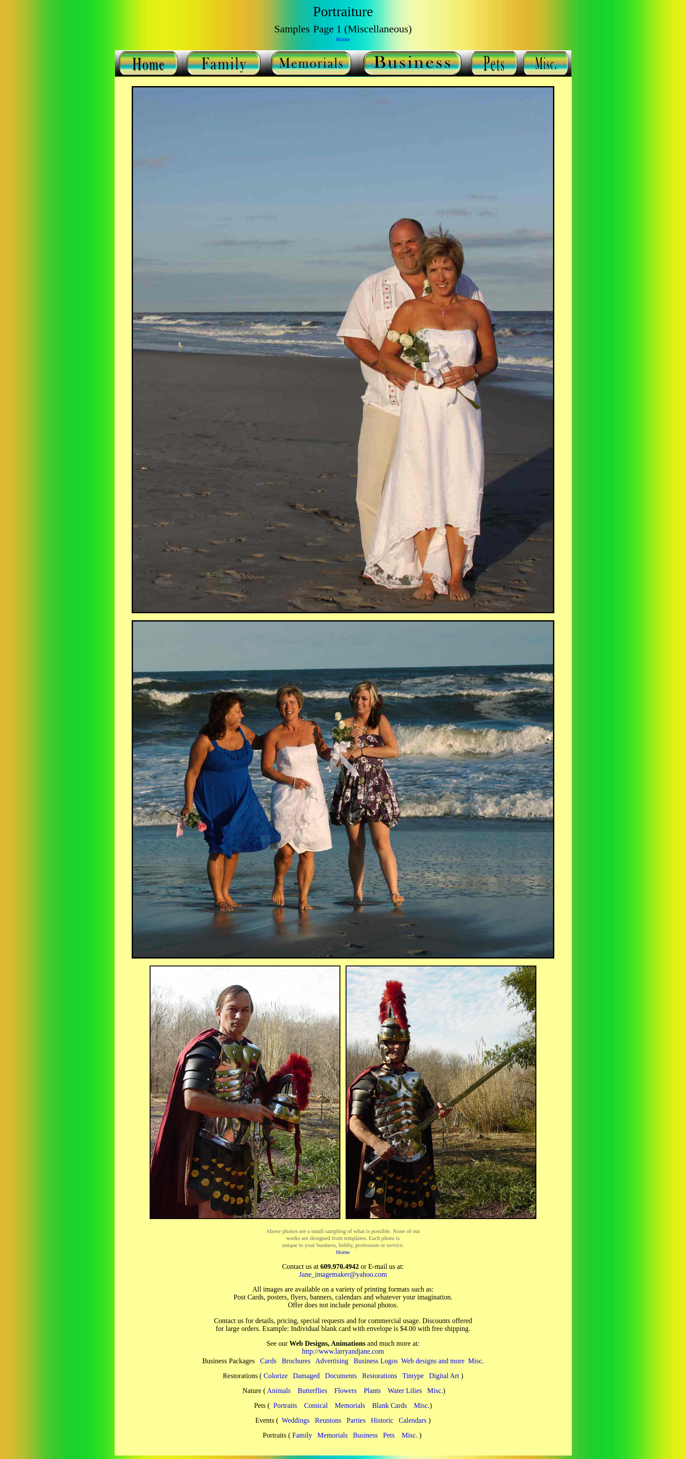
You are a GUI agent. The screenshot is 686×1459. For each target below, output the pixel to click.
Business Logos (376, 1361)
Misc (475, 1361)
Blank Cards (389, 1405)
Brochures (296, 1361)
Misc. (435, 1390)
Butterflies (312, 1390)
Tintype (413, 1375)
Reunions (328, 1420)
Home (343, 39)
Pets (389, 1435)
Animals (278, 1390)
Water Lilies (405, 1390)
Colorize (275, 1375)
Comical (316, 1405)
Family (302, 1435)
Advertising (332, 1361)
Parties (356, 1420)
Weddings (296, 1420)
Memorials (350, 1405)
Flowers (345, 1390)
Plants (372, 1390)
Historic (382, 1420)
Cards (268, 1361)
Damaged (306, 1375)
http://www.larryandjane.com (343, 1351)
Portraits (285, 1405)
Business (365, 1435)
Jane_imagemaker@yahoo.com (343, 1274)
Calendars (413, 1420)
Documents (341, 1375)
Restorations (379, 1375)
